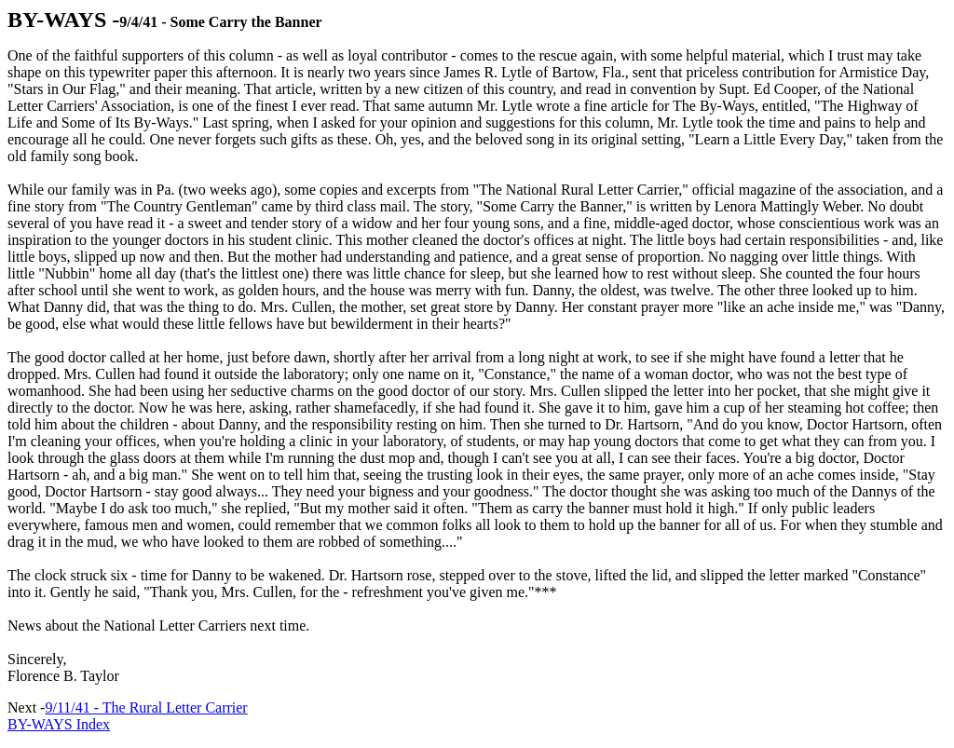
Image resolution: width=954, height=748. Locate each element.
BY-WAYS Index (58, 724)
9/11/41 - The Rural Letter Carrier (146, 707)
